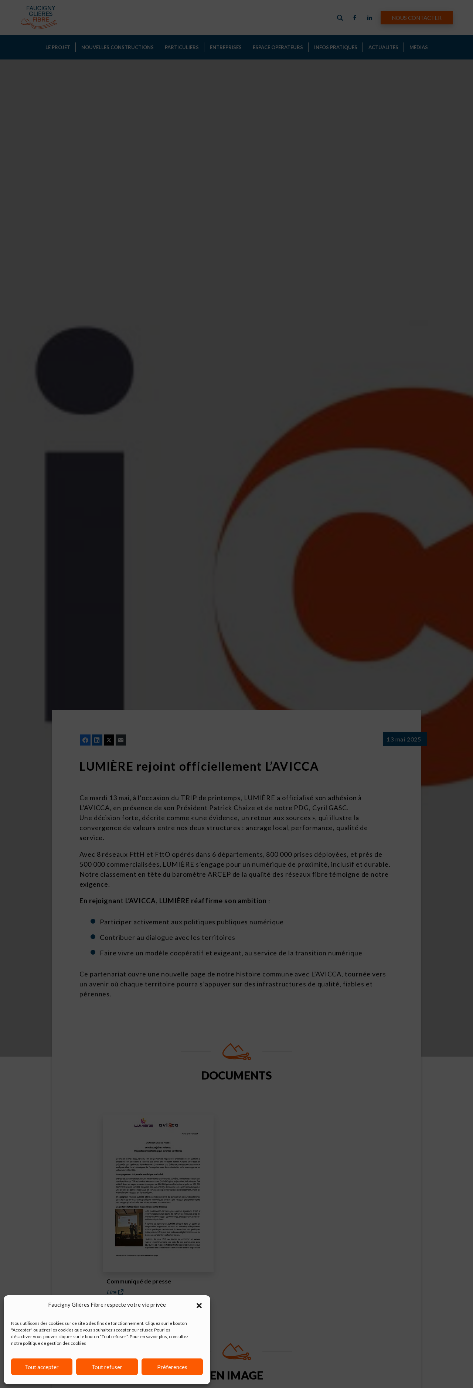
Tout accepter (42, 1367)
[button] (199, 1304)
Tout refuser (107, 1367)
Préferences (172, 1367)
